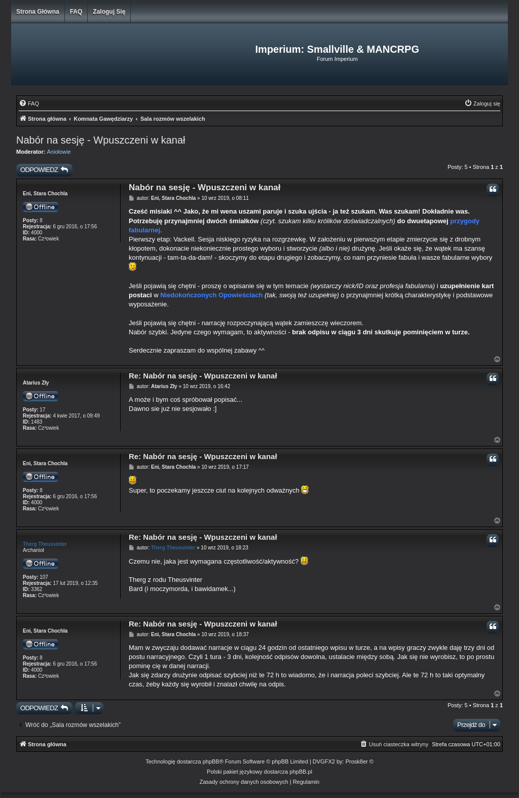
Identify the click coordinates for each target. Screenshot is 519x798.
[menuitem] (29, 103)
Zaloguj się (109, 11)
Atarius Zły (36, 383)
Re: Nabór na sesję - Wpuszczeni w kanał (203, 375)
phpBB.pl (300, 772)
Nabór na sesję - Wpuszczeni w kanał (100, 140)
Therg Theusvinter (45, 544)
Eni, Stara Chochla (45, 193)
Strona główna (37, 11)
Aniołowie (59, 152)
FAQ (76, 11)
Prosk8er (357, 761)
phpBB (211, 761)
